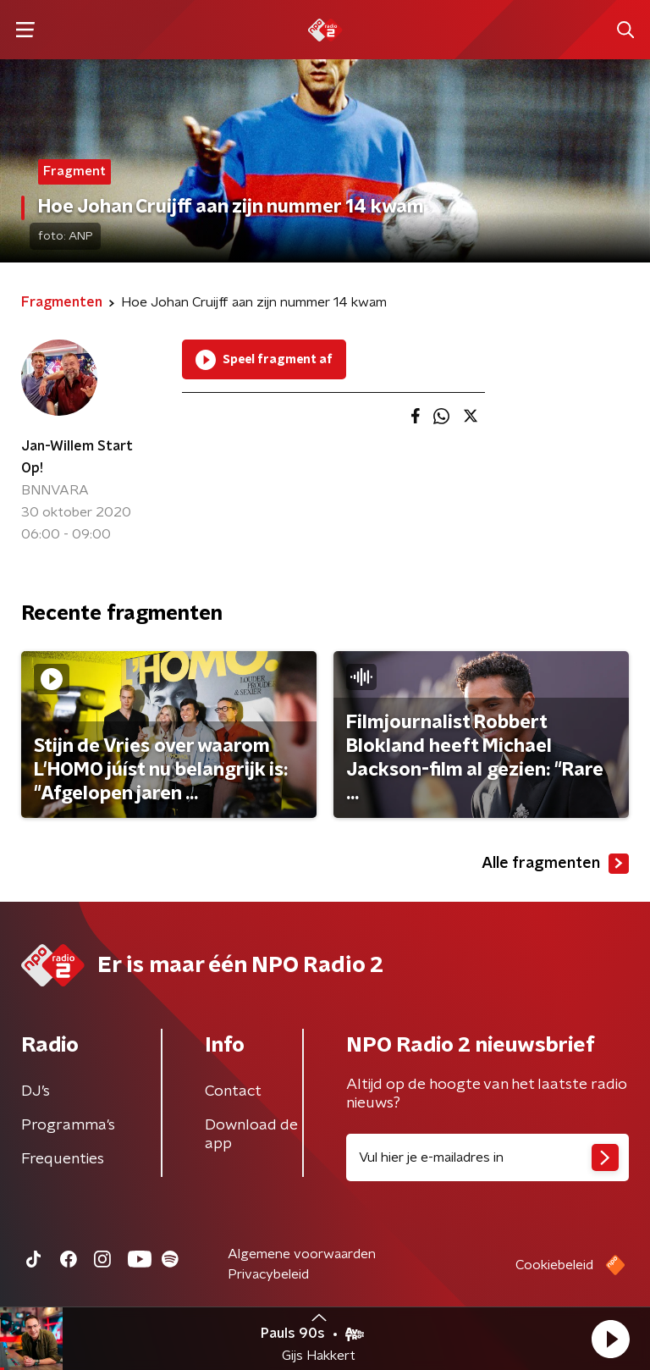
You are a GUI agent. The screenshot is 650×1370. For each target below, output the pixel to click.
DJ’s (35, 1091)
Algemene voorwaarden (302, 1254)
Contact (233, 1091)
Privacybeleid (268, 1274)
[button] (610, 1339)
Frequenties (62, 1159)
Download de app (251, 1135)
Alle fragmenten (555, 863)
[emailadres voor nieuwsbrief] (487, 1157)
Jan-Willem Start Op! (77, 457)
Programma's (68, 1125)
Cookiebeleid (554, 1265)
